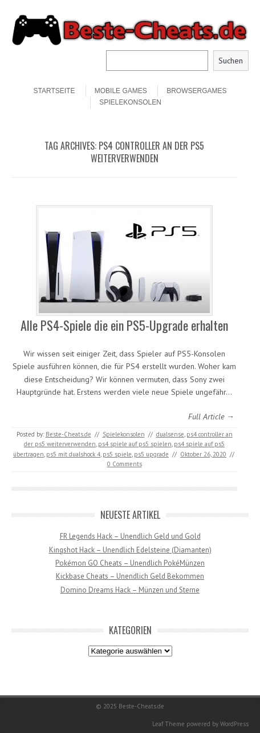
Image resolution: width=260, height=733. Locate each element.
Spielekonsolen (130, 102)
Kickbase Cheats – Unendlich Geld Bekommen (130, 576)
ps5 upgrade (151, 454)
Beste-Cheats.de (68, 434)
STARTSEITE (54, 91)
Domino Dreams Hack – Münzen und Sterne (130, 590)
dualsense (170, 434)
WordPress (234, 724)
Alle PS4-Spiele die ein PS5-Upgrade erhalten (124, 325)
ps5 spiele (117, 454)
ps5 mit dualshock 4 (73, 454)
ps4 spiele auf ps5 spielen (135, 444)
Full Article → (211, 416)
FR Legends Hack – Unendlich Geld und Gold (130, 536)
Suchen (230, 60)
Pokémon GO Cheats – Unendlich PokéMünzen (130, 563)
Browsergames (196, 91)
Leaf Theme (168, 724)
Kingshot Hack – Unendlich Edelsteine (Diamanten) (130, 550)
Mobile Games (121, 91)
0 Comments (124, 464)
